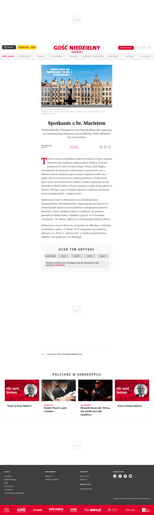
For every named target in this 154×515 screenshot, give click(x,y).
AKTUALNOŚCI (24, 56)
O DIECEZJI (145, 56)
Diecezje (129, 56)
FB (101, 146)
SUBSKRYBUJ (126, 48)
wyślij (110, 146)
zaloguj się (140, 48)
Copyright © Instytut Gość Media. (123, 498)
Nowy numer (8, 56)
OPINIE (41, 56)
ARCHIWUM (57, 56)
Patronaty (113, 56)
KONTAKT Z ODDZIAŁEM (93, 56)
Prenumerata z (26, 47)
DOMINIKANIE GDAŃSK (70, 354)
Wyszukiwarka (150, 47)
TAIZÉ (80, 354)
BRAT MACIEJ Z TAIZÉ (54, 354)
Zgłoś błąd (10, 498)
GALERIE (73, 56)
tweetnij (106, 146)
